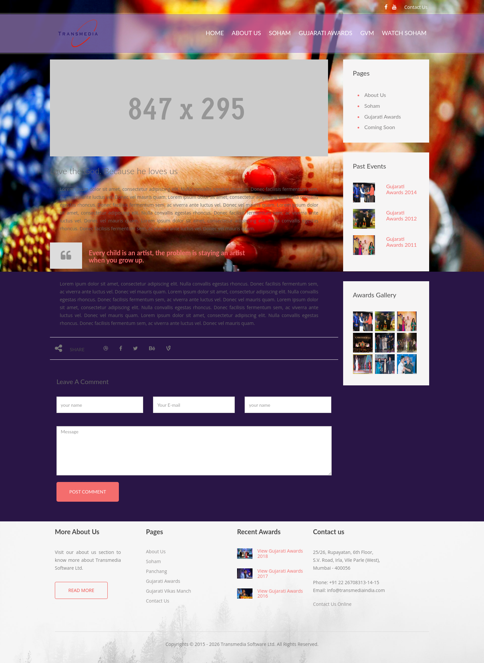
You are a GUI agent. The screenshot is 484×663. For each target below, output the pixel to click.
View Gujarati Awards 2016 (280, 593)
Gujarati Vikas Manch (168, 591)
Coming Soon (379, 127)
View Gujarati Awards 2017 (280, 573)
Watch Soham (404, 33)
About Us (246, 33)
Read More (81, 590)
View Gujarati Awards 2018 (280, 553)
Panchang (156, 571)
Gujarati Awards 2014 (401, 189)
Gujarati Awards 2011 (401, 242)
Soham (280, 33)
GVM (367, 33)
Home (215, 33)
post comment (87, 491)
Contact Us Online (332, 604)
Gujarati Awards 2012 (401, 215)
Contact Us (416, 7)
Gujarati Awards (326, 33)
